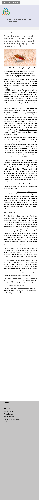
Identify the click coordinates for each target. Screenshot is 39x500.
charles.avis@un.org (18, 293)
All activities (8, 409)
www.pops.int (32, 256)
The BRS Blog (8, 411)
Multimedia (7, 422)
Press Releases (9, 414)
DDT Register (25, 146)
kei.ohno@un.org (20, 285)
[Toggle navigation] (36, 2)
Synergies (13, 32)
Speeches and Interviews (12, 419)
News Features (9, 416)
